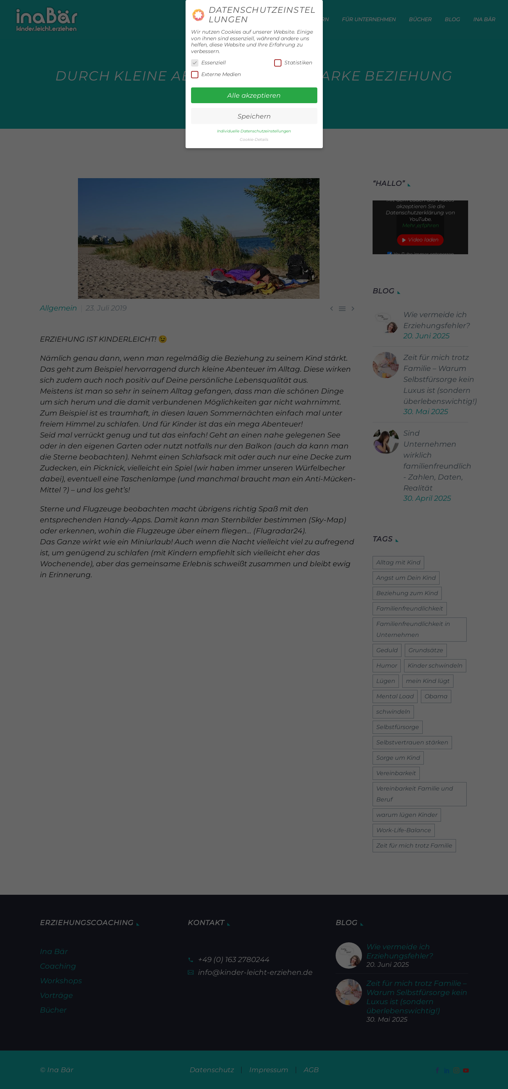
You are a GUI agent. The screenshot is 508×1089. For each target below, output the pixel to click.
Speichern (254, 116)
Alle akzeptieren (254, 95)
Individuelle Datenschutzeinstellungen (254, 131)
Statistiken (293, 62)
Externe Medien (216, 74)
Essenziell (208, 62)
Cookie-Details (254, 139)
